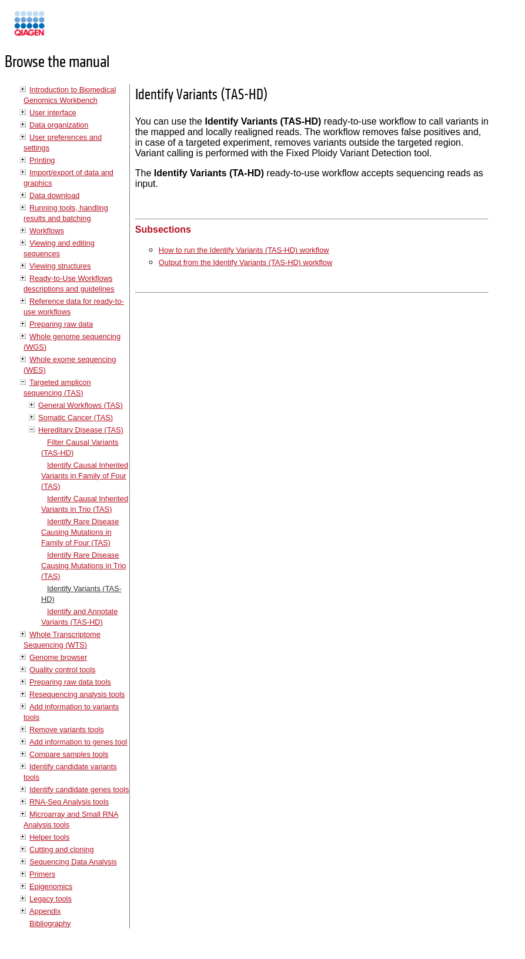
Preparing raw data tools (70, 682)
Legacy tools (50, 898)
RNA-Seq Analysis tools (69, 801)
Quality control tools (62, 669)
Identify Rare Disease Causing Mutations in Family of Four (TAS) (80, 532)
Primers (42, 874)
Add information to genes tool (78, 741)
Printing (42, 160)
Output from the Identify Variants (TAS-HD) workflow (245, 262)
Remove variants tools (66, 729)
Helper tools (49, 837)
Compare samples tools (68, 754)
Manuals (61, 28)
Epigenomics (50, 886)
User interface (52, 112)
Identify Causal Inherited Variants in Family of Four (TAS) (84, 476)
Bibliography (50, 923)
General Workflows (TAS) (80, 405)
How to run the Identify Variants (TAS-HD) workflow (244, 250)
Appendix (45, 911)
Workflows (46, 230)
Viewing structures (60, 265)
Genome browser (58, 657)
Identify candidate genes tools (79, 789)
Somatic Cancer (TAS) (75, 417)
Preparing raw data (61, 324)
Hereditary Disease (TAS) (80, 429)
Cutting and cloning (61, 849)
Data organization (58, 124)
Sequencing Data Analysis (73, 861)
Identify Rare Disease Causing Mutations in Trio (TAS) (83, 566)
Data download (54, 195)
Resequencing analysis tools (77, 694)
